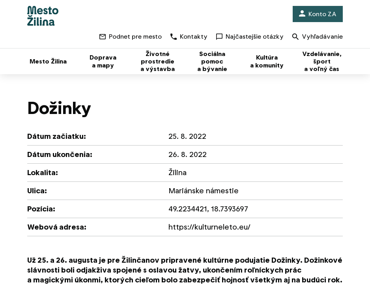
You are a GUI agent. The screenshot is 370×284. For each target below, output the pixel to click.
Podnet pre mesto (130, 36)
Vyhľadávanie (317, 37)
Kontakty (188, 36)
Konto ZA (317, 14)
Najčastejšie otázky (250, 36)
